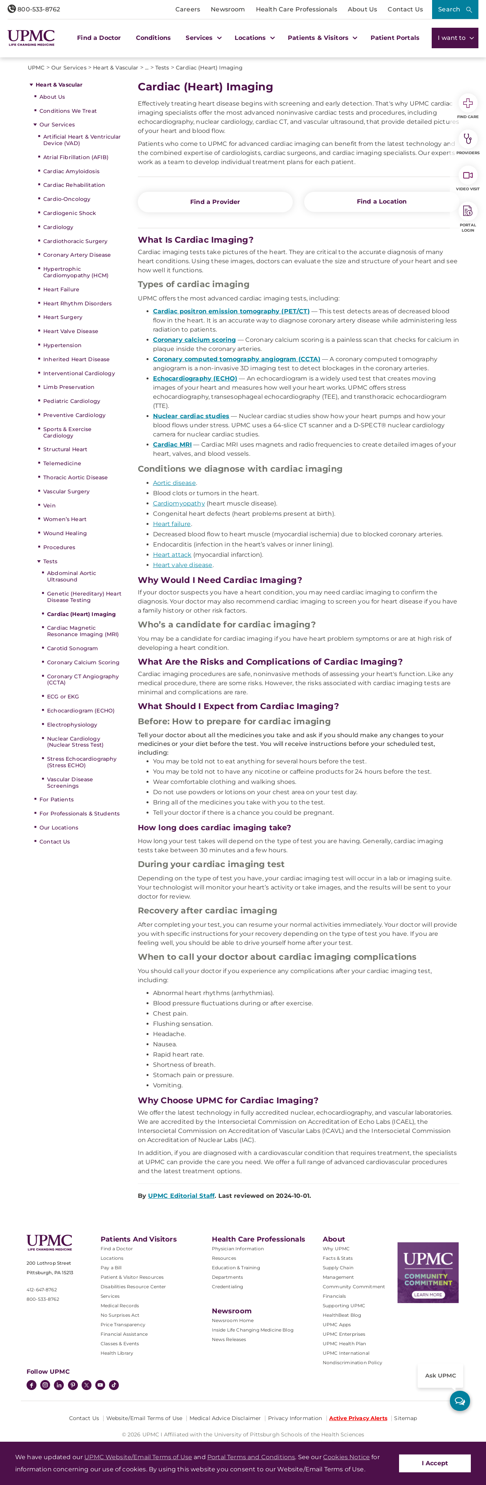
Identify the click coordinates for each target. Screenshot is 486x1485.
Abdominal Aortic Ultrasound (71, 576)
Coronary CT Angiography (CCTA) (83, 679)
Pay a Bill (111, 1267)
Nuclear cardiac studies (191, 416)
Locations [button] (254, 37)
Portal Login (468, 217)
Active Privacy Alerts (358, 1418)
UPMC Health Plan (344, 1343)
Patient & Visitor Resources (132, 1277)
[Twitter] (87, 1385)
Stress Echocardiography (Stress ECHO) (82, 762)
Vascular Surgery (66, 491)
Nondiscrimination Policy (352, 1362)
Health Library (117, 1353)
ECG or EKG (63, 696)
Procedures (59, 547)
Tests (50, 561)
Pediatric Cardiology (71, 401)
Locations (112, 1258)
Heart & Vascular (59, 84)
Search (449, 9)
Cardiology (58, 227)
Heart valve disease (183, 565)
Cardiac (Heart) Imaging (81, 614)
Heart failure (172, 524)
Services (110, 1296)
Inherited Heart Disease (76, 359)
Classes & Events (120, 1343)
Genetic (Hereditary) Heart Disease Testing (84, 596)
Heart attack (172, 554)
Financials (334, 1296)
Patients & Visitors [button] (321, 37)
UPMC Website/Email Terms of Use (138, 1457)
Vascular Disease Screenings (70, 782)
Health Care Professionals (296, 9)
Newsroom (228, 9)
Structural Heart (65, 449)
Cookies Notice (346, 1457)
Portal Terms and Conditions (251, 1457)
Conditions (153, 37)
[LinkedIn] (59, 1386)
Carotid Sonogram (72, 648)
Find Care (468, 106)
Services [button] (203, 37)
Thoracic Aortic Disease (75, 477)
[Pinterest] (73, 1386)
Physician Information (238, 1248)
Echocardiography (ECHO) (195, 378)
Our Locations (58, 827)
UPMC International (346, 1353)
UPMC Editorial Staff (181, 1195)
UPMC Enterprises (344, 1334)
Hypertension (62, 345)
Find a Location (382, 201)
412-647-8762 (42, 1289)
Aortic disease (174, 483)
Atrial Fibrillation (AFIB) (76, 157)
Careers (187, 9)
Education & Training (236, 1267)
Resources (224, 1258)
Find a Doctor (99, 37)
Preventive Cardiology (74, 415)
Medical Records (120, 1305)
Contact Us (405, 9)
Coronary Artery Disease (77, 254)
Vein (49, 505)
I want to (455, 37)
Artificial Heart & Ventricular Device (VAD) (82, 140)
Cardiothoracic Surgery (75, 241)
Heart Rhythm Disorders (77, 303)
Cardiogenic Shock (69, 213)
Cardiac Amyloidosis (71, 171)
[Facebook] (31, 1386)
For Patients (56, 799)
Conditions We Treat (68, 110)
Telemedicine (62, 463)
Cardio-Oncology (66, 199)
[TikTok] (114, 1385)
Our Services (57, 124)
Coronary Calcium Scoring (83, 662)
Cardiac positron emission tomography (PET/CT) (231, 311)
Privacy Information (295, 1418)
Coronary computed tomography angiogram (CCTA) (236, 359)
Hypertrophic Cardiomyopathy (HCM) (76, 272)
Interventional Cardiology (79, 373)
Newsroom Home (233, 1320)
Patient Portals (395, 37)
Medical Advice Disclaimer (225, 1418)
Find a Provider (215, 201)
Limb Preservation (69, 387)
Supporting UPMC (344, 1305)
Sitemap (405, 1418)
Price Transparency (123, 1324)
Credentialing (227, 1286)
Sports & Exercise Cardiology (67, 432)
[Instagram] (45, 1386)
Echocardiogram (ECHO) (81, 710)
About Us (362, 9)
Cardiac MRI (172, 444)
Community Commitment (354, 1286)
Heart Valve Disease (70, 331)
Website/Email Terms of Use (144, 1418)
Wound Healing (65, 533)
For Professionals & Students (79, 813)
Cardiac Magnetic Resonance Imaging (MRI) (83, 631)
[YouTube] (100, 1386)
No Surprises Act (120, 1315)
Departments (227, 1277)
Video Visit (468, 178)
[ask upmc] (460, 1401)
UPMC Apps (337, 1324)
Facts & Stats (338, 1258)
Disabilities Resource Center (133, 1286)
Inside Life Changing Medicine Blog (252, 1330)
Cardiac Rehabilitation (74, 185)
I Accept (435, 1463)
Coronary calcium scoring (194, 339)
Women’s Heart (65, 519)
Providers (468, 142)
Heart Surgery (62, 317)
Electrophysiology (72, 724)
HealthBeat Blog (342, 1315)
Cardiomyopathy (179, 503)
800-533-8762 (34, 9)
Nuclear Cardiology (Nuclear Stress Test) (75, 742)
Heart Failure (61, 289)
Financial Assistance (124, 1334)
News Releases (229, 1339)
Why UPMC (336, 1248)
